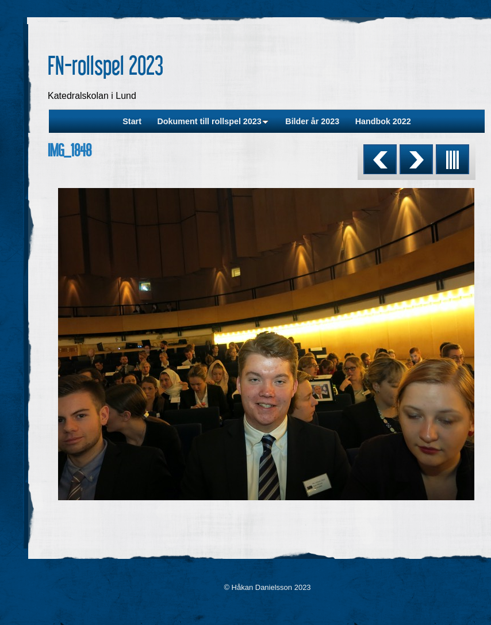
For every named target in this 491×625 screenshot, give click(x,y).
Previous (380, 159)
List (452, 159)
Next (416, 159)
